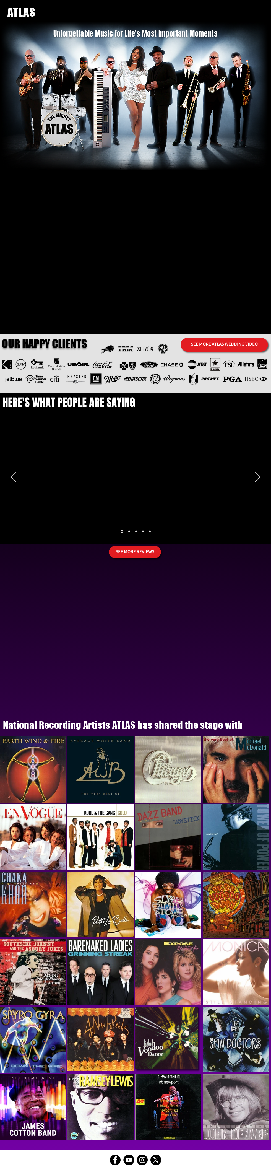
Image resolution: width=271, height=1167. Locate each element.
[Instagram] (142, 1160)
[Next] (257, 477)
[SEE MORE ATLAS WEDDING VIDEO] (224, 345)
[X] (155, 1160)
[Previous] (13, 477)
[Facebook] (115, 1160)
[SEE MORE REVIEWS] (135, 552)
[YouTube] (128, 1160)
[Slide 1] (122, 531)
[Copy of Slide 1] (129, 531)
